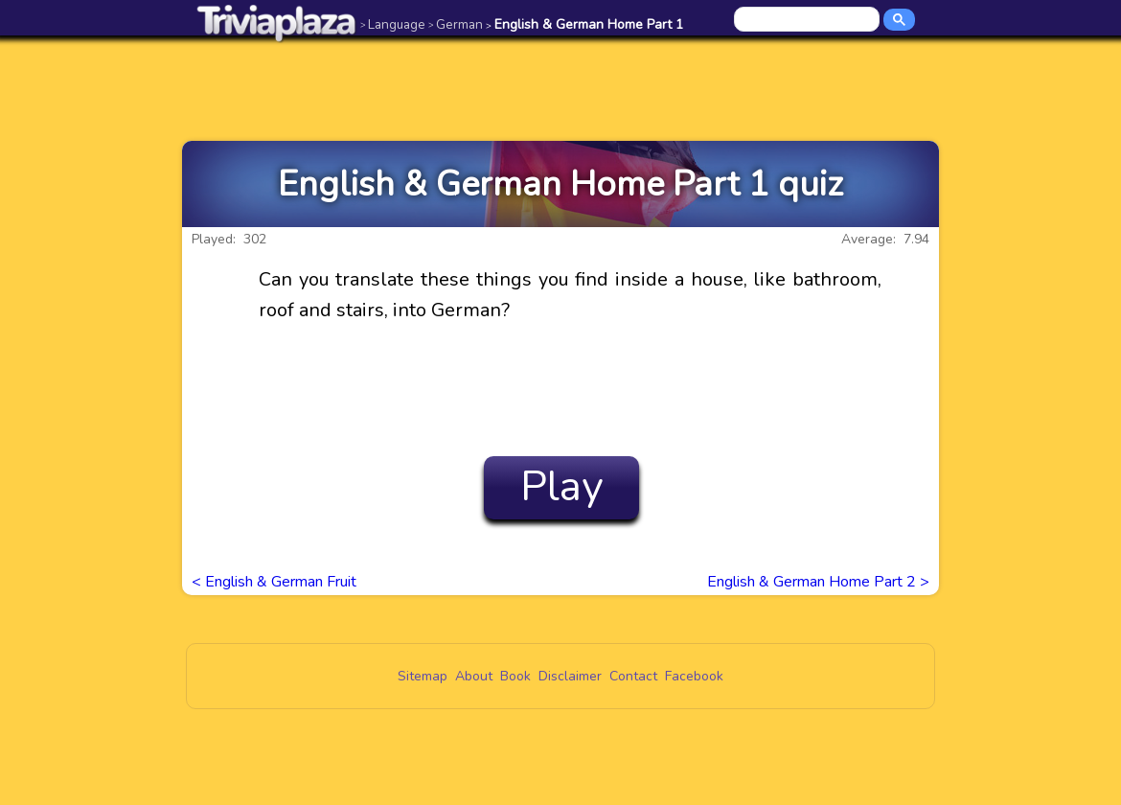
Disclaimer (570, 676)
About (473, 676)
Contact (633, 676)
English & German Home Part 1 (584, 24)
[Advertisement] (560, 88)
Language (392, 24)
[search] (808, 20)
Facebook (694, 676)
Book (515, 676)
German (455, 24)
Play (562, 487)
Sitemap (422, 676)
